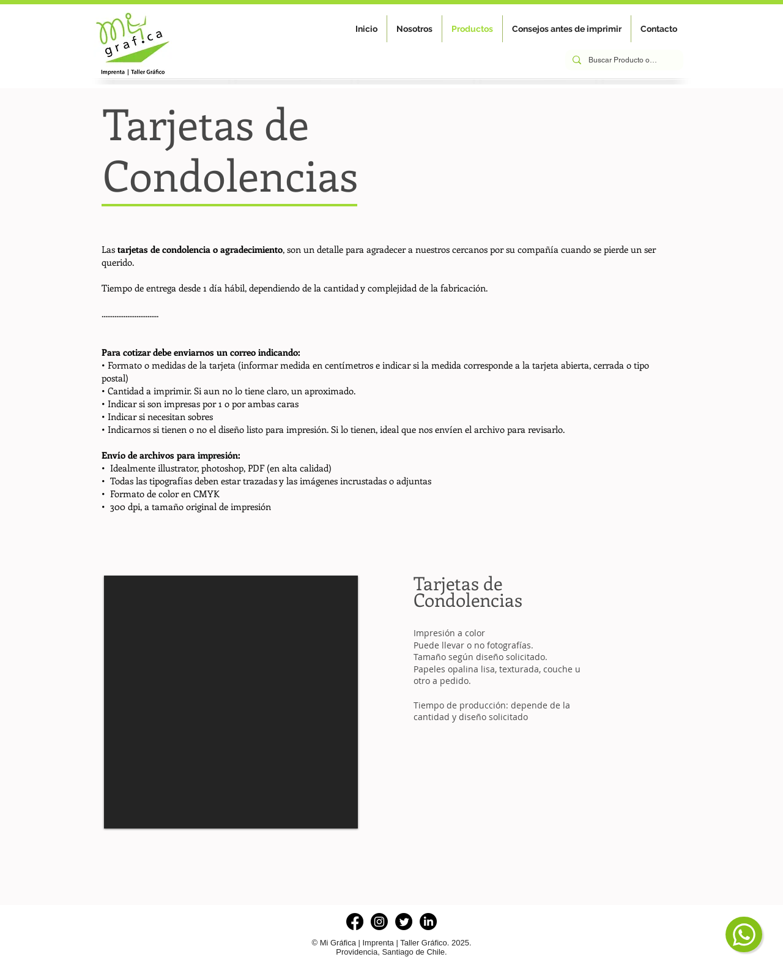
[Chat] (743, 934)
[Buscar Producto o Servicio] (623, 60)
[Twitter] (403, 921)
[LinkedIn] (428, 921)
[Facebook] (354, 921)
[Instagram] (379, 921)
